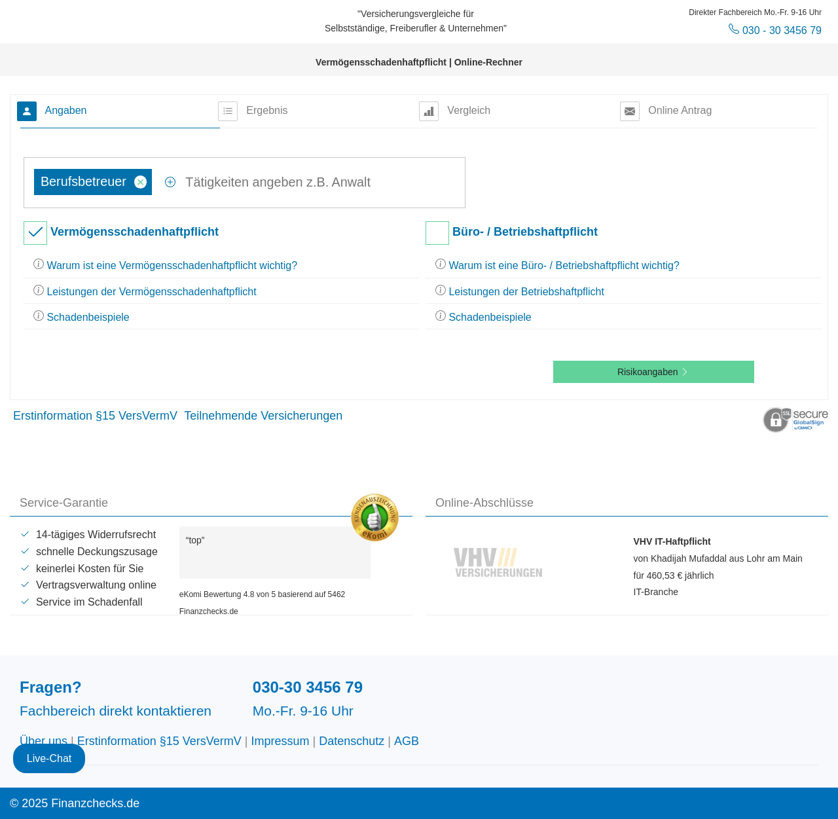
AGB (406, 741)
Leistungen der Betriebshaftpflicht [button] (519, 291)
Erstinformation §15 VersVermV (95, 415)
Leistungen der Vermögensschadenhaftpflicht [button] (145, 291)
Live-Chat (49, 739)
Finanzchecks (109, 20)
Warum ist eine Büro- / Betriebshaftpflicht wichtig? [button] (557, 265)
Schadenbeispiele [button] (81, 317)
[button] (795, 419)
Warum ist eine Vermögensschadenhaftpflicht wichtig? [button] (165, 265)
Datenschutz (351, 741)
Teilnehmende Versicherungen (263, 415)
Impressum (280, 741)
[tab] (221, 266)
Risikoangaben (653, 372)
